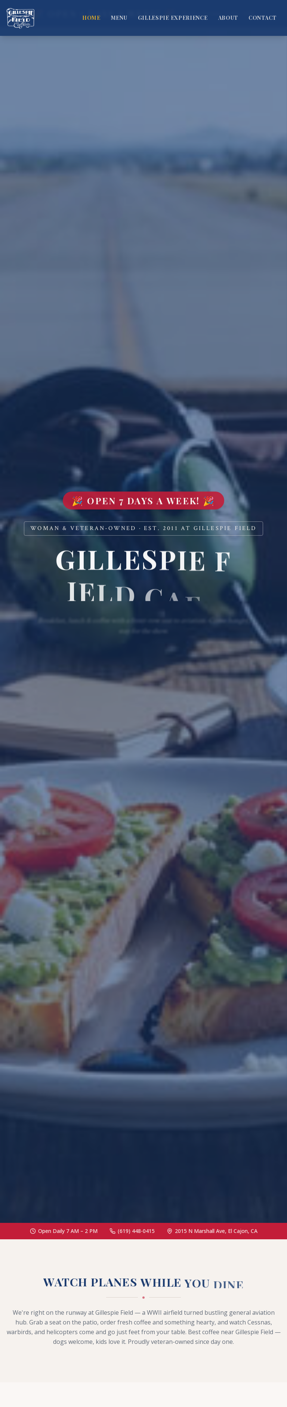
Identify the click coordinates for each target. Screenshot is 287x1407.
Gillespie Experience (173, 17)
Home (91, 17)
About (228, 17)
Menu (119, 17)
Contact (263, 17)
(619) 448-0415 (136, 1230)
